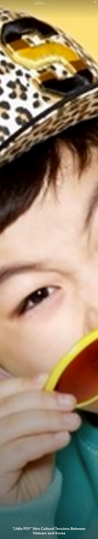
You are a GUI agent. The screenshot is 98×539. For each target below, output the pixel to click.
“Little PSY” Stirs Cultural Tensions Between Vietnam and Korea (49, 531)
